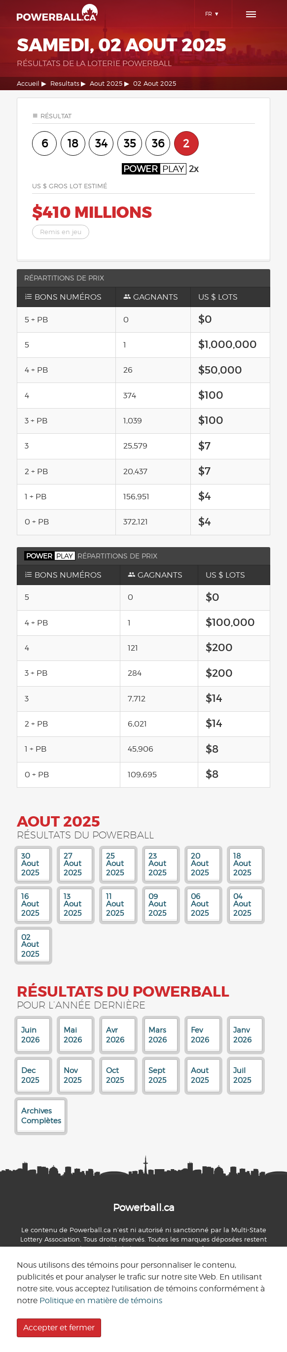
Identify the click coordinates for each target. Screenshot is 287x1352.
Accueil (28, 83)
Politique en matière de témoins (100, 1300)
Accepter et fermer (59, 1327)
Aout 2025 (106, 83)
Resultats (64, 83)
